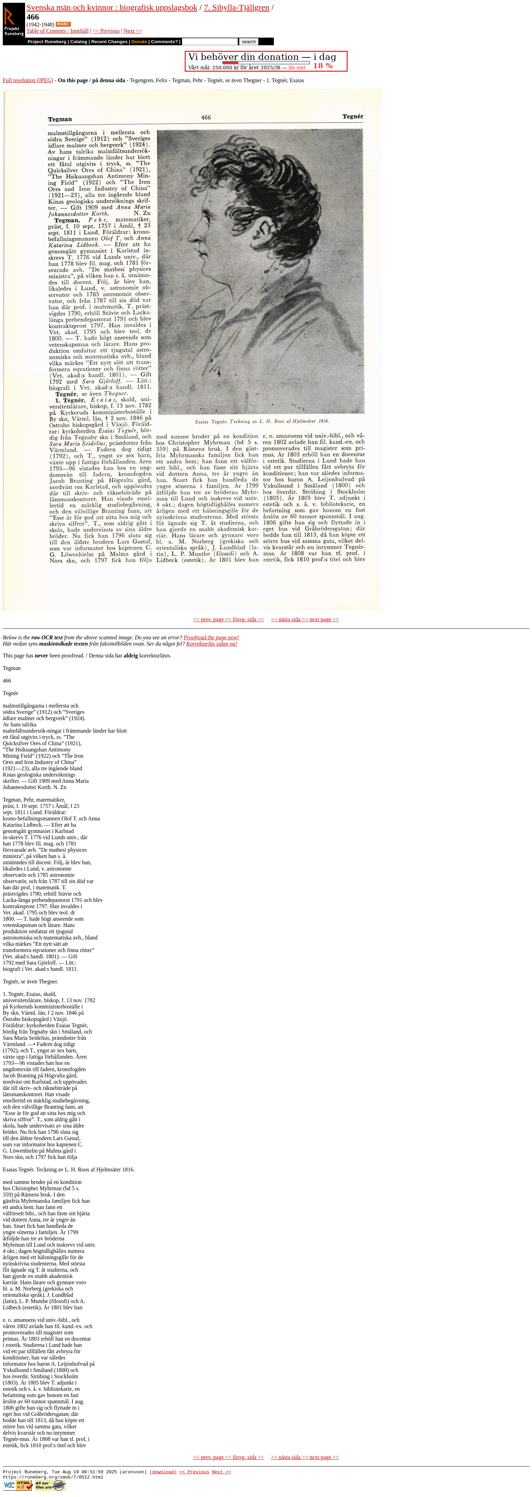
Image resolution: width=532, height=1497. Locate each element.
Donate (139, 41)
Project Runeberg (47, 41)
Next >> (133, 31)
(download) (163, 1472)
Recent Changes (109, 41)
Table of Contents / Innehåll (57, 31)
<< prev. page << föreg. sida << (228, 619)
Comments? (164, 41)
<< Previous (106, 31)
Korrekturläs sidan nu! (211, 644)
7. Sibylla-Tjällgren (236, 7)
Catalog (78, 41)
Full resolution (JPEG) (28, 80)
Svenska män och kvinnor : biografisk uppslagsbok (112, 7)
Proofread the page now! (211, 637)
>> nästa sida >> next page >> (305, 619)
